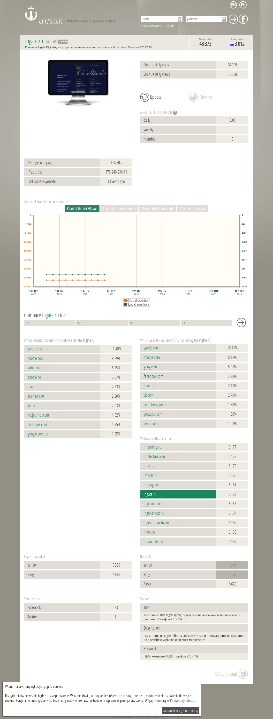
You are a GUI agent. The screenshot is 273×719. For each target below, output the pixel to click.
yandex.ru (35, 349)
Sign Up (170, 26)
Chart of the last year (193, 208)
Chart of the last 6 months (157, 208)
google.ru (34, 377)
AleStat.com (79, 14)
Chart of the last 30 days (82, 208)
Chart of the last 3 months (119, 208)
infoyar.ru (151, 475)
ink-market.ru (153, 541)
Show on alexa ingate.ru (48, 41)
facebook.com (37, 424)
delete (63, 41)
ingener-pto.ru (154, 513)
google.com (36, 358)
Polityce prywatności (183, 700)
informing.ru (152, 447)
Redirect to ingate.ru (55, 41)
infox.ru (149, 466)
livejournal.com (38, 415)
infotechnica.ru (154, 456)
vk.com (32, 405)
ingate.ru (150, 494)
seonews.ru (36, 396)
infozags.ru (151, 485)
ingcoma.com (153, 503)
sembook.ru (152, 423)
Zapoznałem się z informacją (180, 710)
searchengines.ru (156, 404)
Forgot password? (151, 26)
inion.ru (149, 532)
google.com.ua (38, 434)
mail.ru (33, 386)
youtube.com (153, 414)
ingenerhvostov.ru (156, 522)
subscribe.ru (37, 368)
